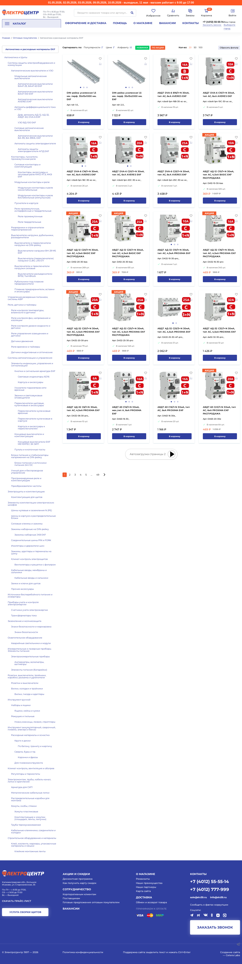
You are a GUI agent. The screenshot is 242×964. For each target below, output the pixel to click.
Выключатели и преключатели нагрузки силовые (32, 267)
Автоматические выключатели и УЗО (32, 70)
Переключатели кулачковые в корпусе (35, 419)
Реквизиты (143, 878)
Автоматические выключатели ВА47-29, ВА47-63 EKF (35, 84)
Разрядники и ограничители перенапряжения (27, 228)
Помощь (120, 23)
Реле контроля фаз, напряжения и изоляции (30, 319)
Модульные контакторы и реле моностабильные (35, 188)
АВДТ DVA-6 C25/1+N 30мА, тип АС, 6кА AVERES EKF (173, 173)
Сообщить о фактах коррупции (209, 904)
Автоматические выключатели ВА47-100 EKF (35, 92)
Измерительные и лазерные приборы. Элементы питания (30, 649)
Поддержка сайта (134, 952)
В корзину (83, 122)
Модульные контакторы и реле (32, 182)
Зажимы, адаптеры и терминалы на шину (31, 552)
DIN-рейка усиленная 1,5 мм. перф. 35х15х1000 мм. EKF (81, 96)
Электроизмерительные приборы (30, 656)
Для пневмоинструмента (28, 762)
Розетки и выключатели (24, 683)
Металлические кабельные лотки (30, 792)
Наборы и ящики (21, 705)
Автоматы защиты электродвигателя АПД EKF (33, 150)
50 (195, 47)
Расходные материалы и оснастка (30, 735)
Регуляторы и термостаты (25, 774)
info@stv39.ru (218, 897)
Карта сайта (143, 891)
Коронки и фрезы (28, 757)
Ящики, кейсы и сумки (27, 710)
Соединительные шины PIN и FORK (31, 540)
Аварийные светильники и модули (31, 643)
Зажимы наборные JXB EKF (30, 534)
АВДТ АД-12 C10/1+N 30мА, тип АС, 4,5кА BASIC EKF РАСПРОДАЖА (218, 174)
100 (201, 47)
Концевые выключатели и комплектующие (29, 435)
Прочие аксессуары (22, 589)
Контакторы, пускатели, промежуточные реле (24, 157)
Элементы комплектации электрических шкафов (31, 503)
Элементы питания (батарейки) (29, 669)
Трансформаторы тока (24, 615)
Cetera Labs (233, 955)
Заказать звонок (212, 25)
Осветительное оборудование (25, 637)
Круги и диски (22, 740)
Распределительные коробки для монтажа (30, 799)
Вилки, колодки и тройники (27, 688)
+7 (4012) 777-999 (209, 889)
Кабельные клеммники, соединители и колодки (33, 831)
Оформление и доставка (85, 23)
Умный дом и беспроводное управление (27, 471)
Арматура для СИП (22, 787)
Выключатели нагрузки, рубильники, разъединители (32, 236)
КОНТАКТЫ (198, 874)
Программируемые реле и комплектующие (26, 479)
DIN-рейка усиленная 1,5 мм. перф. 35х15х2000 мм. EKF (127, 96)
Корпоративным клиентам (79, 894)
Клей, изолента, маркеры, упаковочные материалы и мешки (33, 844)
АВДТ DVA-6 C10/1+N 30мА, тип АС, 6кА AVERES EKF (219, 94)
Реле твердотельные (29, 222)
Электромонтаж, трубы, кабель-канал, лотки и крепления (29, 780)
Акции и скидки (76, 874)
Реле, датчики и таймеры (22, 304)
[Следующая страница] (104, 475)
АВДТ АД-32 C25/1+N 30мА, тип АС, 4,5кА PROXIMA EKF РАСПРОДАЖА (128, 331)
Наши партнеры (146, 887)
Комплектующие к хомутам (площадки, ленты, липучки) (30, 818)
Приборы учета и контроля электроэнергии (23, 603)
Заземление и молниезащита (24, 621)
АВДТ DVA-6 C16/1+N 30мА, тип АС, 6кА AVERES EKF (82, 173)
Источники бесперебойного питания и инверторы (30, 595)
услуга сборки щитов (25, 912)
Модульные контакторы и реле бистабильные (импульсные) (35, 196)
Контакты (190, 23)
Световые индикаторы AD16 (33, 376)
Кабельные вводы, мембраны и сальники (29, 571)
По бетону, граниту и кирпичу (35, 746)
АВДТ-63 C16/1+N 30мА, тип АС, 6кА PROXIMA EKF (173, 409)
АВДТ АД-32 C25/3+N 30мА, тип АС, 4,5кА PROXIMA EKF (173, 330)
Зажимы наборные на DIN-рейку (30, 529)
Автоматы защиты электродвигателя (35, 143)
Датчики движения (22, 341)
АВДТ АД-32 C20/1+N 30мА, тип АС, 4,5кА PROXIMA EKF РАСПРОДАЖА (83, 331)
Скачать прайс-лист (16, 901)
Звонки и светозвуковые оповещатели (28, 396)
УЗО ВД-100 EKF (27, 122)
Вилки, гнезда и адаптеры (29, 694)
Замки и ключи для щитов (26, 583)
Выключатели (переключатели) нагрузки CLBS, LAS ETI (36, 259)
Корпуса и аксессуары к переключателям (31, 427)
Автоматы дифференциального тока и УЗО (35, 108)
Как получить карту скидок (79, 883)
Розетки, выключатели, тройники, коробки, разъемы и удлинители (27, 676)
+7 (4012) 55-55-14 (213, 21)
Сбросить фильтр (229, 47)
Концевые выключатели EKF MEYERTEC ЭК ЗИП (34, 442)
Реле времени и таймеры (25, 346)
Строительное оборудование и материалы (32, 838)
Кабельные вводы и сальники (31, 577)
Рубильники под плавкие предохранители (29, 282)
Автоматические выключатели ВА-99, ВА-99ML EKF (35, 136)
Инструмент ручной (19, 699)
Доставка (144, 897)
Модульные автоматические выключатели (30, 77)
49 (97, 474)
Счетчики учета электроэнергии (29, 610)
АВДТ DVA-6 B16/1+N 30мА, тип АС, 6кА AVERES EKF (173, 94)
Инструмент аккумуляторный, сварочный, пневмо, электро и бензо (32, 728)
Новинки (142, 47)
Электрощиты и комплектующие (26, 491)
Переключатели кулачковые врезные (34, 412)
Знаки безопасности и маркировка (31, 626)
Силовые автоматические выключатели (29, 129)
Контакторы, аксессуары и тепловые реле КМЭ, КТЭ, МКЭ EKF (35, 174)
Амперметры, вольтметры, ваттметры (29, 663)
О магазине (142, 23)
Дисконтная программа (77, 878)
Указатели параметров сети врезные (30, 388)
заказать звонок (215, 927)
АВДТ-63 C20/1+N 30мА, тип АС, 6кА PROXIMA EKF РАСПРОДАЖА (219, 410)
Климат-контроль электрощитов (29, 559)
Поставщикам (71, 898)
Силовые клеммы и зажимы (27, 523)
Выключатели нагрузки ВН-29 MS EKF (37, 251)
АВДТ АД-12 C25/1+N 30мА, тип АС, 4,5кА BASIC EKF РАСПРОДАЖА (128, 253)
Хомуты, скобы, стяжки (24, 806)
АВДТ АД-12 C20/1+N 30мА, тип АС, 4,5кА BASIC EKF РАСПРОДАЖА (82, 253)
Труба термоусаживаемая (26, 824)
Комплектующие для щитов (26, 497)
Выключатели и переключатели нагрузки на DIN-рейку (32, 244)
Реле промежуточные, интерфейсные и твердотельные (32, 209)
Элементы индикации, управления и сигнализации (32, 364)
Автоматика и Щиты (15, 57)
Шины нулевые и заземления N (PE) (31, 510)
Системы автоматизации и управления (30, 357)
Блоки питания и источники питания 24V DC (30, 463)
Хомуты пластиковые (26, 811)
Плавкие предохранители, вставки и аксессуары (34, 290)
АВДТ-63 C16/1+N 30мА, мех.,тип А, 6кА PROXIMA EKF (126, 410)
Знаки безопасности (26, 632)
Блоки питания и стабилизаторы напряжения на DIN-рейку (29, 456)
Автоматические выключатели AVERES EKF (35, 100)
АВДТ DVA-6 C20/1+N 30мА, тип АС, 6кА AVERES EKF (128, 173)
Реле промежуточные (30, 216)
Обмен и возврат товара (151, 902)
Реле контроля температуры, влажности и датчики (27, 311)
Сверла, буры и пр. (25, 751)
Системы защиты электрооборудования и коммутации (31, 63)
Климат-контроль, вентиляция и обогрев (31, 768)
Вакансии (167, 23)
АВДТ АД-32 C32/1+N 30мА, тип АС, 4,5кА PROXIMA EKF (219, 330)
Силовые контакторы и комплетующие (27, 165)
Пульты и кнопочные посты (29, 449)
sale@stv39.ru (198, 897)
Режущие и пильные (22, 716)
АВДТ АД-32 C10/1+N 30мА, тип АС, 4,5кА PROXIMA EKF (173, 251)
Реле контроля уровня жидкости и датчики (30, 326)
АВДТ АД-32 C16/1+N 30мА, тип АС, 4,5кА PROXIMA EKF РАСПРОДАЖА (219, 253)
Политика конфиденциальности (83, 952)
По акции (158, 47)
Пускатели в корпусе (26, 203)
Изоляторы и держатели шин (27, 545)
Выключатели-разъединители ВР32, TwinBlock (35, 274)
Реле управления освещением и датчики (29, 334)
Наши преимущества (149, 883)
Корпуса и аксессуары (30, 382)
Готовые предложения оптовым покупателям (91, 902)
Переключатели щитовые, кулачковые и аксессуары (29, 404)
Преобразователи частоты (26, 486)
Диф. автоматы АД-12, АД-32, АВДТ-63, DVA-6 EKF (33, 115)
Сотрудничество (77, 889)
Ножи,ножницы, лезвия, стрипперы (34, 721)
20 (190, 47)
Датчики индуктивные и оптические (32, 352)
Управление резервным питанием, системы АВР (28, 298)
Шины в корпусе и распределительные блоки (33, 517)
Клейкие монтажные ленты (30, 851)
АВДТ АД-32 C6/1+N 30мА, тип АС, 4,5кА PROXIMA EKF (83, 409)
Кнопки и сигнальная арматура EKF (34, 371)
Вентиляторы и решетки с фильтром (35, 564)
